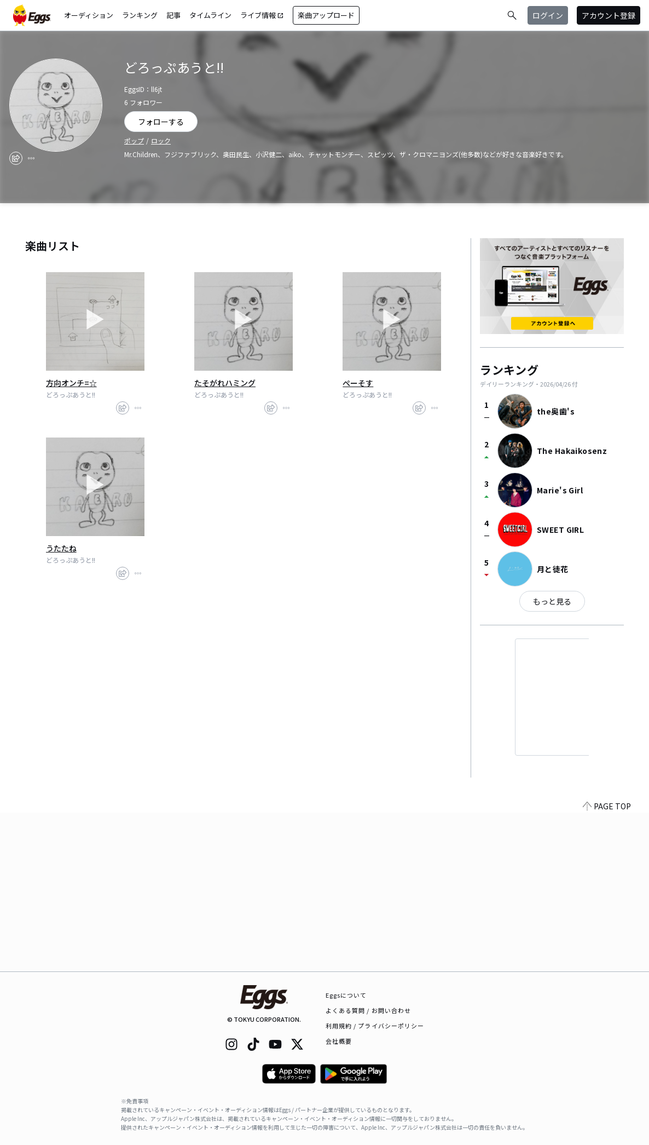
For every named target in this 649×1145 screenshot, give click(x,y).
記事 (173, 15)
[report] (31, 158)
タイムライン (210, 15)
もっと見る (552, 601)
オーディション (88, 15)
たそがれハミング (225, 382)
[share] (15, 158)
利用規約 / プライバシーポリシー (375, 1025)
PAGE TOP (607, 964)
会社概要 (339, 1041)
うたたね (61, 548)
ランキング (140, 15)
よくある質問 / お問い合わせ (369, 1010)
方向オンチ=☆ (71, 382)
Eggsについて (346, 995)
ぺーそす (358, 382)
